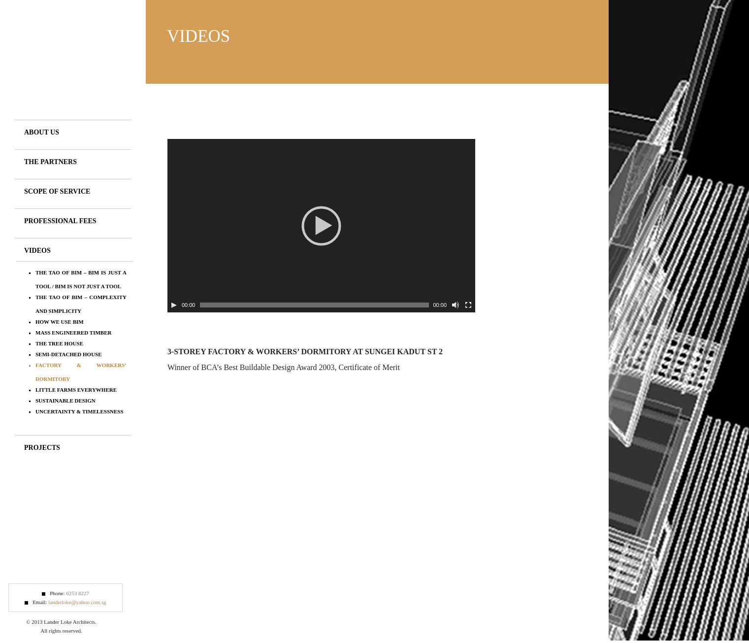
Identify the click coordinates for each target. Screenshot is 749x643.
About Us (41, 132)
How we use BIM (59, 322)
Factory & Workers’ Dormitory (81, 372)
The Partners (50, 162)
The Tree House (59, 343)
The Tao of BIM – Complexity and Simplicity (81, 304)
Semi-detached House (68, 354)
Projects (42, 447)
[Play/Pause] (174, 305)
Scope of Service (57, 191)
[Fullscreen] (468, 305)
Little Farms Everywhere (76, 390)
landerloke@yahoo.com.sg (77, 602)
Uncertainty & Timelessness (79, 411)
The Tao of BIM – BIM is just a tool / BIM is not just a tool (81, 279)
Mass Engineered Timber (73, 333)
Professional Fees (60, 221)
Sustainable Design (65, 401)
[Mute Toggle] (455, 305)
